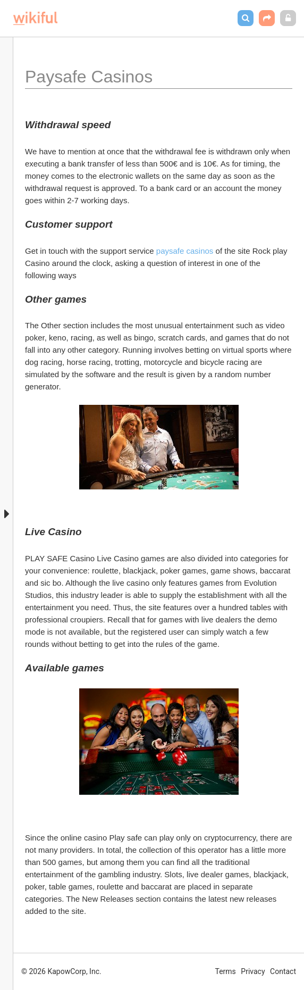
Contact (283, 971)
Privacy (253, 971)
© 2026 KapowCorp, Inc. (61, 971)
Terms (225, 971)
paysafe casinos (185, 250)
